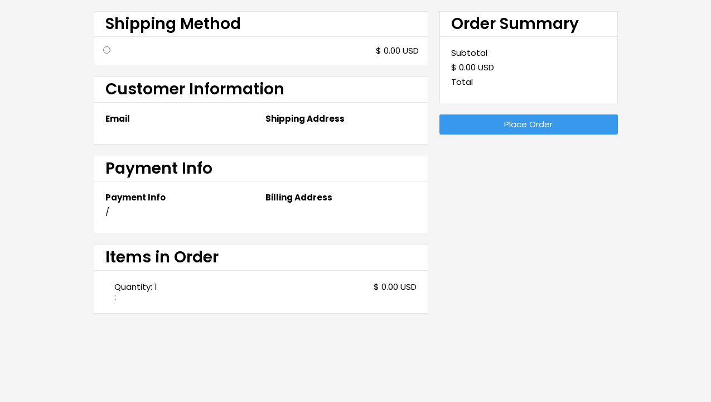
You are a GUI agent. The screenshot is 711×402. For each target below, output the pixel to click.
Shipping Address (305, 119)
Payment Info (135, 198)
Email (117, 119)
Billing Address (298, 198)
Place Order (528, 124)
